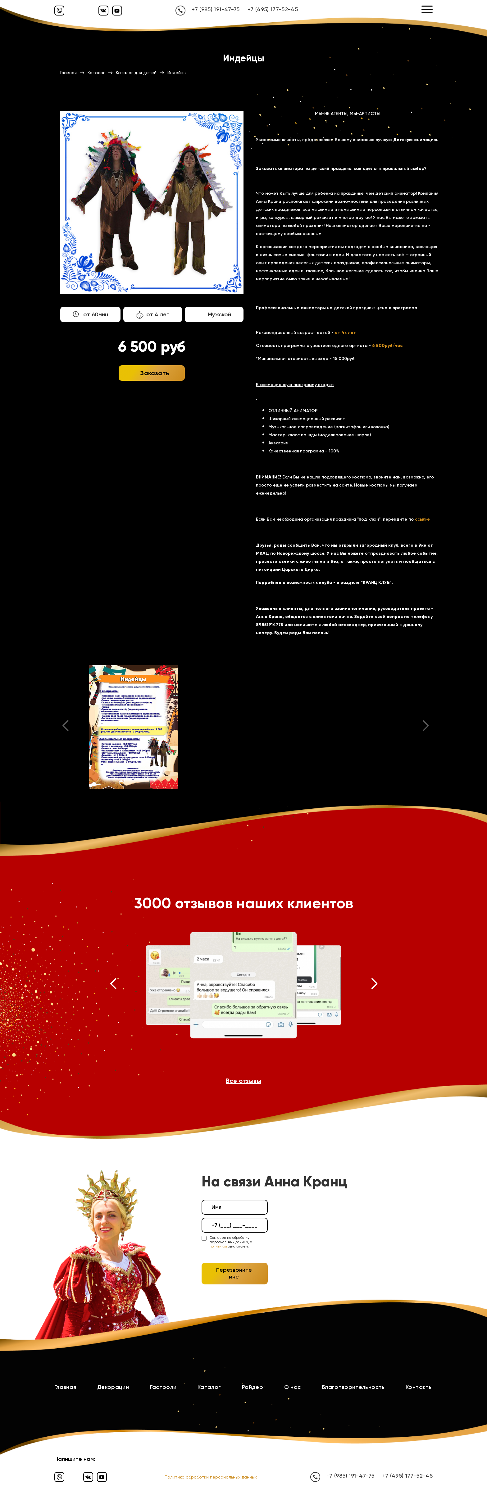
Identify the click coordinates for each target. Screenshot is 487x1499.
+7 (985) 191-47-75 (215, 9)
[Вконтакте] (103, 11)
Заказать (154, 373)
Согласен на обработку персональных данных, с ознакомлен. (231, 1242)
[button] (113, 985)
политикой (218, 1246)
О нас (292, 1387)
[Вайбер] (59, 11)
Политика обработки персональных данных (211, 1477)
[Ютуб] (117, 11)
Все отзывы (243, 1080)
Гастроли (163, 1387)
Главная (65, 1387)
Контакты (419, 1387)
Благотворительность (353, 1387)
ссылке (422, 519)
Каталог (209, 1387)
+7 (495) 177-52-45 (273, 9)
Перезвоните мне (234, 1273)
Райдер (252, 1387)
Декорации (113, 1387)
